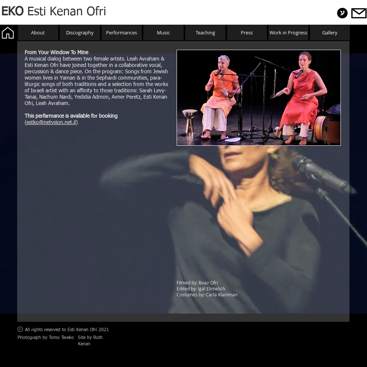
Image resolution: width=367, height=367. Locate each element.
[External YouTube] (259, 213)
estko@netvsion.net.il (51, 122)
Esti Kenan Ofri (53, 12)
